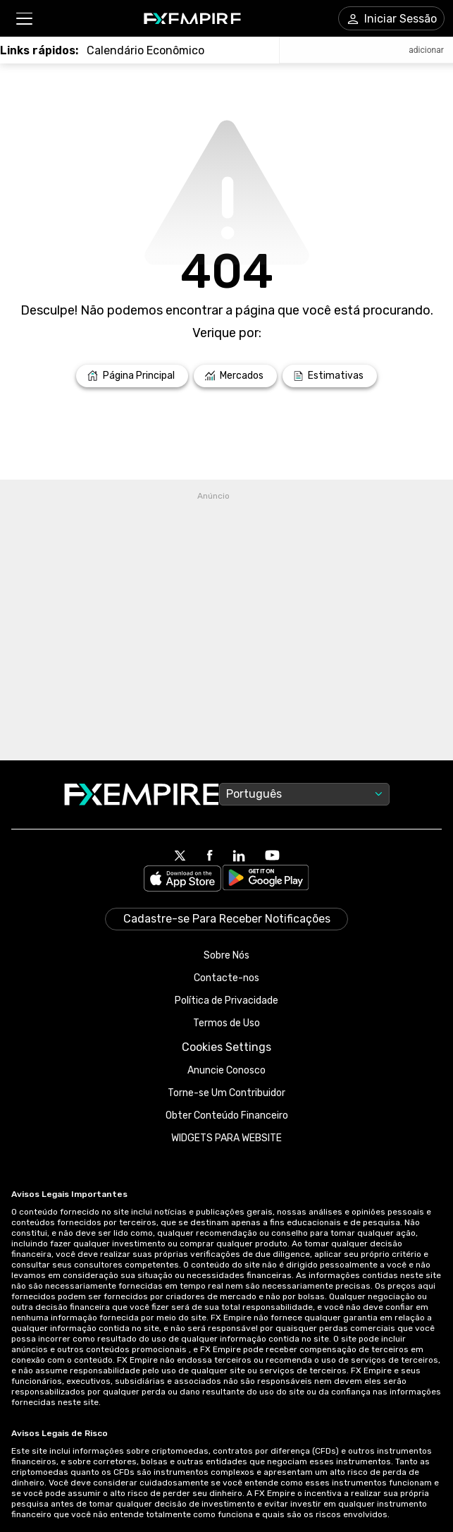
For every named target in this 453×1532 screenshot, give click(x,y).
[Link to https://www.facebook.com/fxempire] (209, 856)
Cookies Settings (226, 1047)
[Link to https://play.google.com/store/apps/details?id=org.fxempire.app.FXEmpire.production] (265, 880)
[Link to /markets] (236, 376)
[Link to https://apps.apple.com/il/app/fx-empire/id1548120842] (182, 880)
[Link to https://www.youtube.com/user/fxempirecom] (272, 856)
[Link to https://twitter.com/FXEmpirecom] (180, 857)
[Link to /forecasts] (330, 376)
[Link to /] (132, 376)
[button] (23, 19)
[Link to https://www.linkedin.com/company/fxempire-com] (238, 857)
